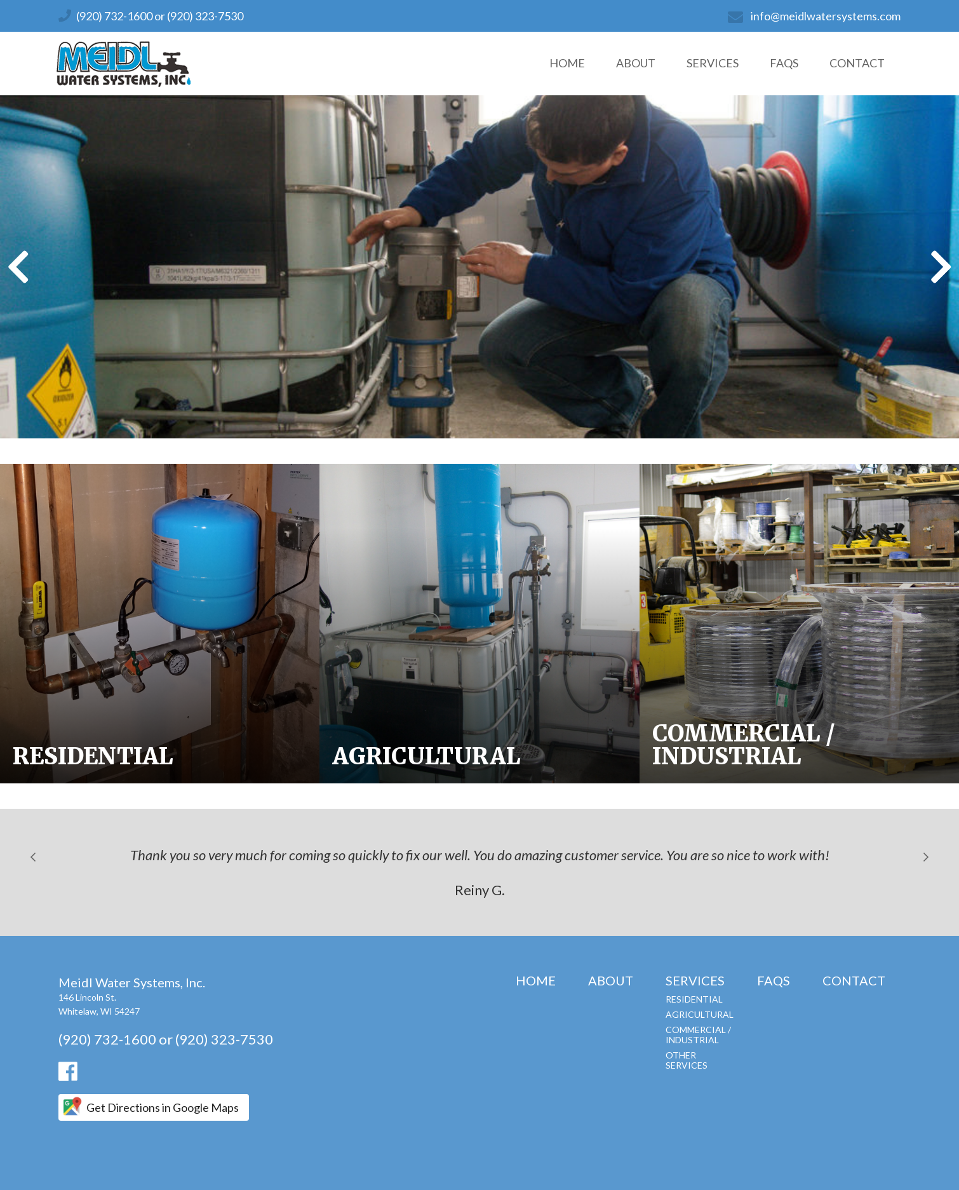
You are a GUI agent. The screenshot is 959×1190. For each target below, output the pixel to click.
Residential (694, 999)
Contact (857, 63)
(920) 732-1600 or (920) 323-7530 (159, 16)
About (635, 63)
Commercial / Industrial (698, 1034)
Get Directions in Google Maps (162, 1107)
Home (567, 63)
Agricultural (700, 1014)
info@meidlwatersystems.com (826, 16)
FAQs (784, 63)
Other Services (687, 1060)
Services (713, 63)
